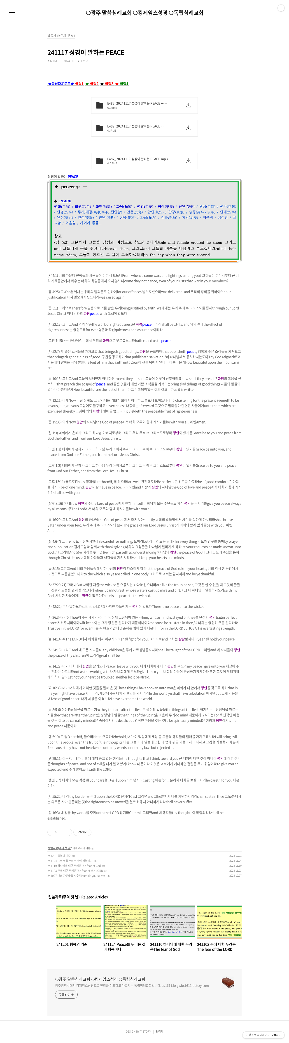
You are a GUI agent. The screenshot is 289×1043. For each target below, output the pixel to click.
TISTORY (145, 1031)
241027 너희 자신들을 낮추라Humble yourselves (76, 876)
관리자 (159, 1031)
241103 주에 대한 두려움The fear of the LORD (75, 871)
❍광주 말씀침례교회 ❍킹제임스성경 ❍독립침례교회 (144, 12)
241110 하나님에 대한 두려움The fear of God (74, 866)
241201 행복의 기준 (59, 856)
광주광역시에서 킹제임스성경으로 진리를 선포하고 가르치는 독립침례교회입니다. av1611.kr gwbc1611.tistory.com (132, 985)
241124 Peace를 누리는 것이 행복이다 (69, 861)
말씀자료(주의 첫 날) (59, 848)
